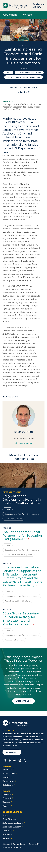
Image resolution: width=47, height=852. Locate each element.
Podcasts (8, 834)
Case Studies (10, 819)
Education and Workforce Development (23, 77)
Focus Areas (10, 773)
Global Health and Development (18, 555)
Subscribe (12, 752)
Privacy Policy (19, 844)
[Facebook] (10, 760)
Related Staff (23, 92)
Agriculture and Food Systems (18, 601)
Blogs (7, 815)
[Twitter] (5, 760)
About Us (8, 769)
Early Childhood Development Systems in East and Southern (23, 499)
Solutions (9, 785)
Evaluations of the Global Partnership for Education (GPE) (22, 535)
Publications (10, 15)
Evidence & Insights (29, 87)
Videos (7, 838)
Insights (8, 777)
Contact (8, 798)
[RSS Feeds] (25, 760)
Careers (8, 794)
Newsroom (9, 781)
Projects (27, 15)
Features (8, 830)
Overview (13, 87)
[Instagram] (20, 760)
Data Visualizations (14, 823)
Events (7, 802)
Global (8, 73)
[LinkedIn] (14, 760)
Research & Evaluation (14, 640)
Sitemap (6, 844)
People (7, 805)
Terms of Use (34, 844)
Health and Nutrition (13, 519)
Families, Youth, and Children (29, 73)
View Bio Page (23, 443)
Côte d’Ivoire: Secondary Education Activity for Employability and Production (21, 619)
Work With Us (23, 701)
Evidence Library (38, 5)
